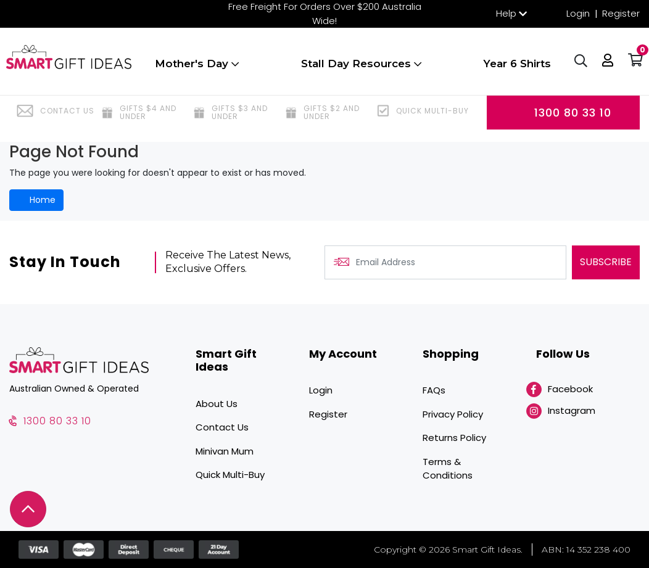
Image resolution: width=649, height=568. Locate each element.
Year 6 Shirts (514, 70)
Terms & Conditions (448, 468)
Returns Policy (454, 437)
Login (578, 13)
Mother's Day (199, 70)
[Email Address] (445, 262)
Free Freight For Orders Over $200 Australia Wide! (324, 13)
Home (36, 200)
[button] (604, 68)
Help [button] (506, 13)
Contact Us (222, 427)
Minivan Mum (225, 451)
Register (621, 13)
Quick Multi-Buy (230, 474)
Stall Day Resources (360, 70)
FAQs (434, 390)
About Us (217, 403)
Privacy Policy (453, 414)
